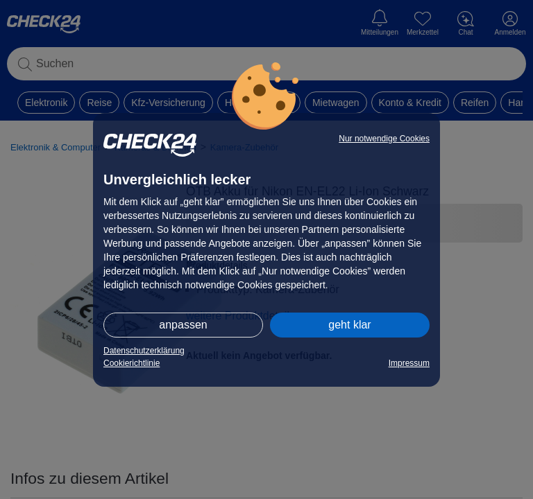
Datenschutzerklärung (144, 351)
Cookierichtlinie (131, 363)
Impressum (409, 363)
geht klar (349, 325)
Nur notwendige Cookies (384, 138)
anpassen (183, 325)
